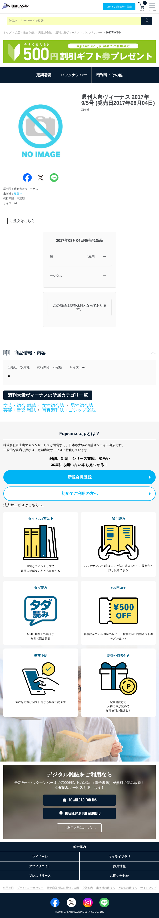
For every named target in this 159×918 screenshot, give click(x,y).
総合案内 (79, 847)
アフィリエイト (40, 866)
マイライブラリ (119, 856)
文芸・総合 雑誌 (24, 32)
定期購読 (43, 75)
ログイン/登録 (119, 6)
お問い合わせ (119, 875)
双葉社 (18, 193)
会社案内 (87, 887)
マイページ (40, 856)
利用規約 (8, 887)
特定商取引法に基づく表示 (63, 887)
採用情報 (119, 866)
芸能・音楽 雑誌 (19, 410)
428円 (91, 256)
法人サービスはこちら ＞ (23, 505)
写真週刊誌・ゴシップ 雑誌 (69, 410)
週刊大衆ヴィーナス (67, 32)
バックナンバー (92, 32)
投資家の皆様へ (127, 887)
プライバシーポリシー (30, 887)
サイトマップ (148, 887)
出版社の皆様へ (105, 887)
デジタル (56, 275)
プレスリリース (40, 875)
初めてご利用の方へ (106, 493)
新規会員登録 (109, 477)
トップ (7, 32)
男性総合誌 (45, 32)
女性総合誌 (53, 405)
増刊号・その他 (109, 75)
